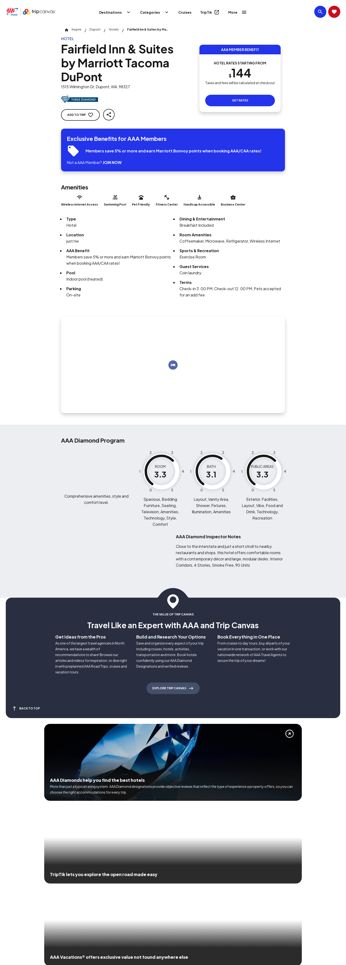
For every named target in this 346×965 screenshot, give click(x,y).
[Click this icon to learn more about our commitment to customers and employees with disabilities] (13, 886)
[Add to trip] (173, 365)
